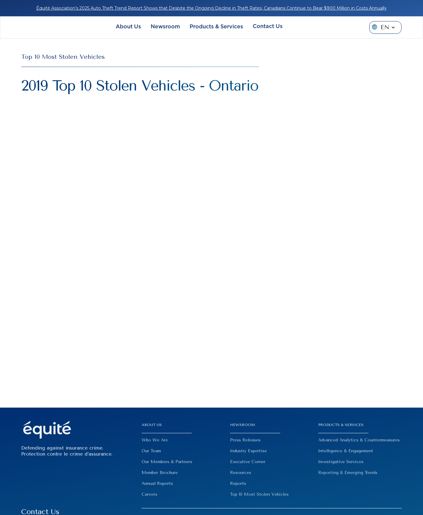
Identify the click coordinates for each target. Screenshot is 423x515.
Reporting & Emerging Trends (347, 472)
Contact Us (268, 26)
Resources (240, 472)
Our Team (151, 450)
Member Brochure (160, 472)
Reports (238, 483)
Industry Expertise (248, 450)
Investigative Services (341, 461)
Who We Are (155, 440)
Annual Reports (157, 483)
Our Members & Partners (167, 461)
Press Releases (245, 440)
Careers (149, 494)
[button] (128, 27)
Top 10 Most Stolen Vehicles (259, 494)
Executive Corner (247, 461)
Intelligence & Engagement (345, 450)
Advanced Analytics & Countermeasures (359, 440)
